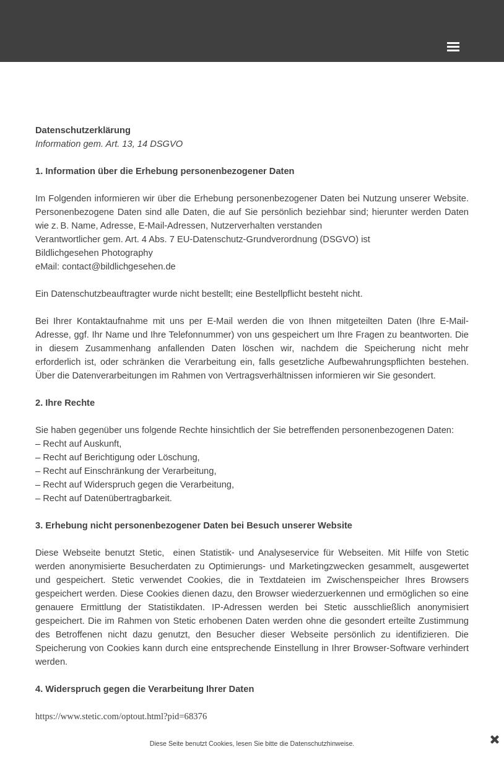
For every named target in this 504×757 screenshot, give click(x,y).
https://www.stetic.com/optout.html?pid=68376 (121, 716)
